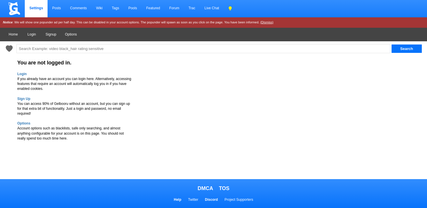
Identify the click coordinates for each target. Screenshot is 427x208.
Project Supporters (238, 200)
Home (13, 34)
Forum (174, 8)
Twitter (193, 200)
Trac (191, 8)
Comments (78, 8)
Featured (153, 8)
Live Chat (212, 8)
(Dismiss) (266, 22)
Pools (132, 8)
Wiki (99, 8)
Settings (36, 8)
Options (71, 34)
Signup (51, 34)
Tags (115, 8)
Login (31, 34)
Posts (56, 8)
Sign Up (23, 99)
